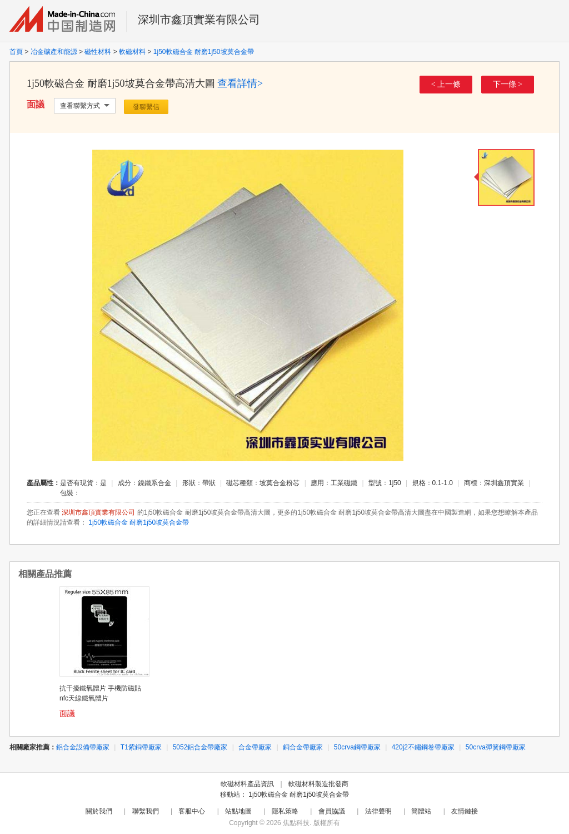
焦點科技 (296, 823)
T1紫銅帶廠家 (141, 747)
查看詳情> (240, 83)
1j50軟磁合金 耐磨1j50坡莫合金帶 (203, 52)
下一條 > (507, 84)
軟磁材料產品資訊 (247, 784)
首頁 (16, 52)
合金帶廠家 (255, 747)
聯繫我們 (145, 811)
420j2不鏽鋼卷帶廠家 (423, 747)
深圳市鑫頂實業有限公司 (199, 19)
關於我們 (99, 811)
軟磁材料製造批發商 (318, 784)
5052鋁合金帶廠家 (200, 747)
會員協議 (331, 811)
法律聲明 (378, 811)
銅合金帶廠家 (303, 747)
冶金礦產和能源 (54, 52)
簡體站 (421, 811)
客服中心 (191, 811)
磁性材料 (97, 52)
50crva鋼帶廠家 (357, 747)
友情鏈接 (464, 811)
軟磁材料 (132, 52)
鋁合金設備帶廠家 (82, 747)
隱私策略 (285, 811)
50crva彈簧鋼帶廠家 (496, 747)
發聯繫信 (146, 107)
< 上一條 (446, 84)
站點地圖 (238, 811)
